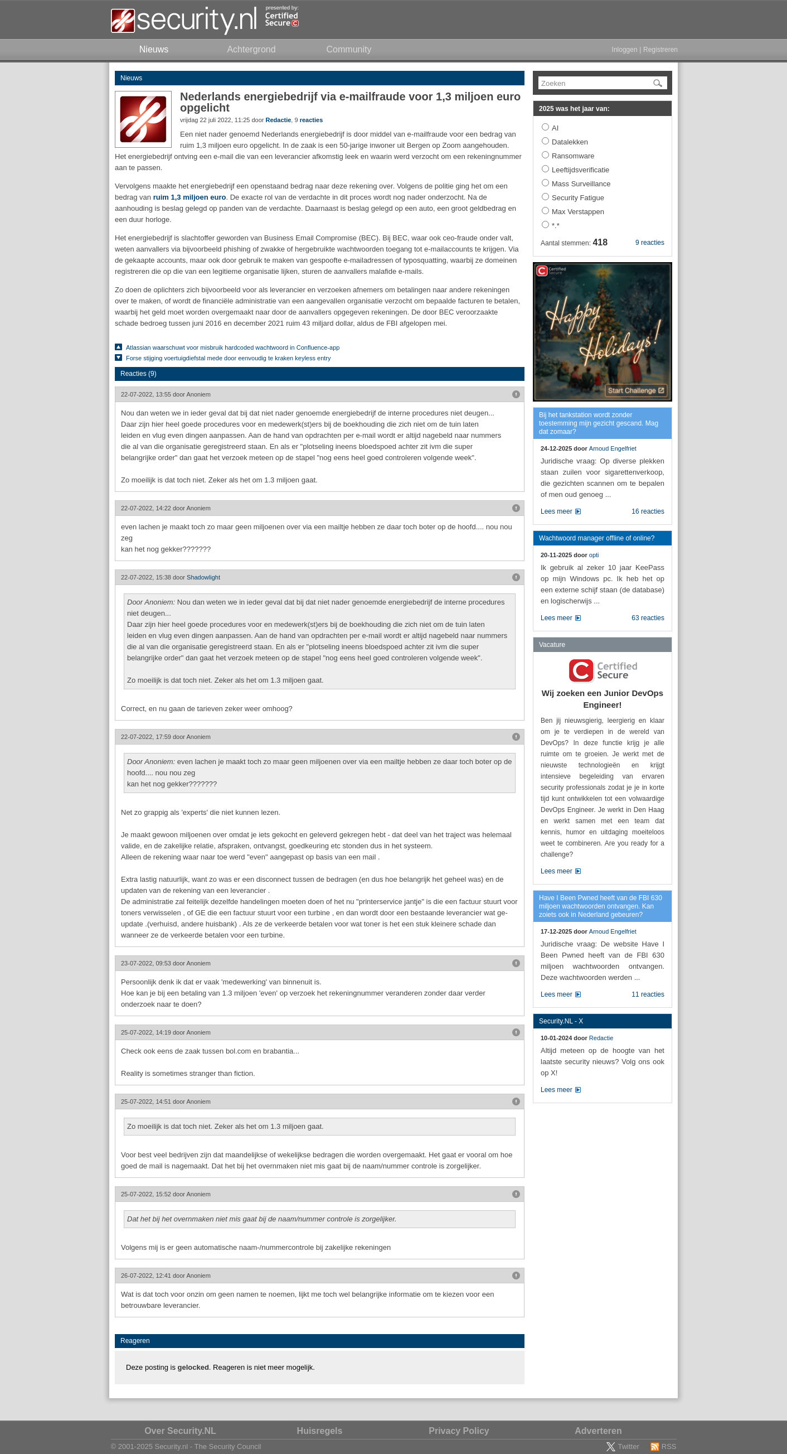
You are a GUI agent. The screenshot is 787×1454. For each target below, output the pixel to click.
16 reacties (647, 511)
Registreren (660, 50)
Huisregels (320, 1431)
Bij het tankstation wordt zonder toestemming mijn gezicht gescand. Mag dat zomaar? (598, 423)
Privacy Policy (459, 1431)
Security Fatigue (578, 198)
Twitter (628, 1446)
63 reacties (647, 618)
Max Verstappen (578, 211)
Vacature (552, 645)
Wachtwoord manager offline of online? (596, 538)
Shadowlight (203, 577)
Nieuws (131, 78)
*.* (556, 225)
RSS (669, 1446)
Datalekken (570, 142)
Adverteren (598, 1431)
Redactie (279, 120)
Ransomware (573, 156)
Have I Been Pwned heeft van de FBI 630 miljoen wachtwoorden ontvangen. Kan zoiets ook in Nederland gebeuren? (600, 906)
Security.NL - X (561, 1021)
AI (555, 128)
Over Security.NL (180, 1431)
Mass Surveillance (581, 184)
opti (594, 555)
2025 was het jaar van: (574, 109)
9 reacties (649, 243)
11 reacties (647, 994)
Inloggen (625, 50)
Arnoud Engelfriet (613, 448)
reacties (311, 120)
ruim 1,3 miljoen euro (189, 197)
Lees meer (556, 511)
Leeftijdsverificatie (580, 170)
